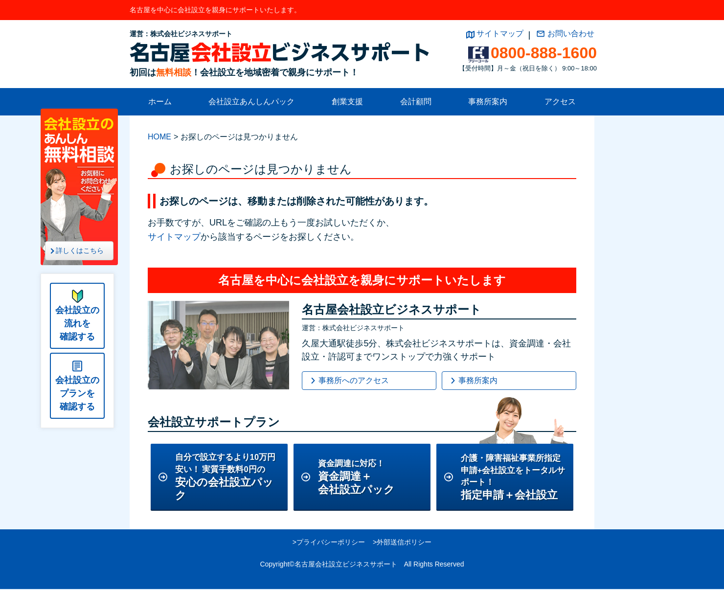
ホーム (160, 101)
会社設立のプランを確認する (77, 393)
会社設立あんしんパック (251, 101)
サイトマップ (499, 33)
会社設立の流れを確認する (77, 323)
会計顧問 (415, 101)
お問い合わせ (570, 33)
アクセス (560, 101)
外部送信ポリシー (404, 543)
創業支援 (347, 101)
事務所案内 (487, 101)
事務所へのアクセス (353, 380)
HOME (159, 137)
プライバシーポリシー (330, 543)
